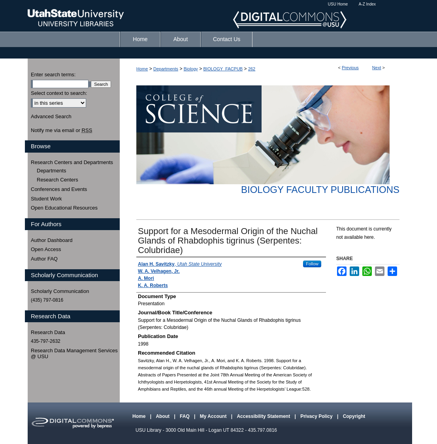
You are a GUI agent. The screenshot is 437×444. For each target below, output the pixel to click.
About (163, 416)
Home (142, 68)
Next (376, 67)
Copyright (354, 416)
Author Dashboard (52, 240)
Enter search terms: (53, 74)
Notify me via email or (61, 130)
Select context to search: (59, 93)
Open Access (46, 249)
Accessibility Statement (264, 416)
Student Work (46, 199)
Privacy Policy (317, 416)
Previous (350, 67)
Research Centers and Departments (72, 162)
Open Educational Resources (64, 208)
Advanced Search (51, 116)
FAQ (185, 416)
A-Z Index (367, 4)
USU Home (338, 4)
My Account (214, 416)
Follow (312, 263)
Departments (165, 68)
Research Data (48, 332)
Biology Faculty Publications (320, 189)
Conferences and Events (59, 189)
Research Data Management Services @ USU (74, 354)
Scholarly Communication (60, 291)
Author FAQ (44, 259)
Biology (191, 68)
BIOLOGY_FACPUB (223, 68)
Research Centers (57, 180)
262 (251, 68)
